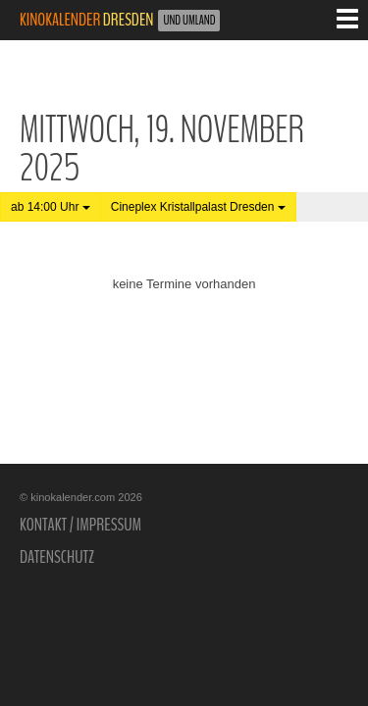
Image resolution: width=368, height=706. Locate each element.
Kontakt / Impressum (80, 524)
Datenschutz (57, 557)
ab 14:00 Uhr (50, 207)
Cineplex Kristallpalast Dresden (198, 207)
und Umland (189, 20)
